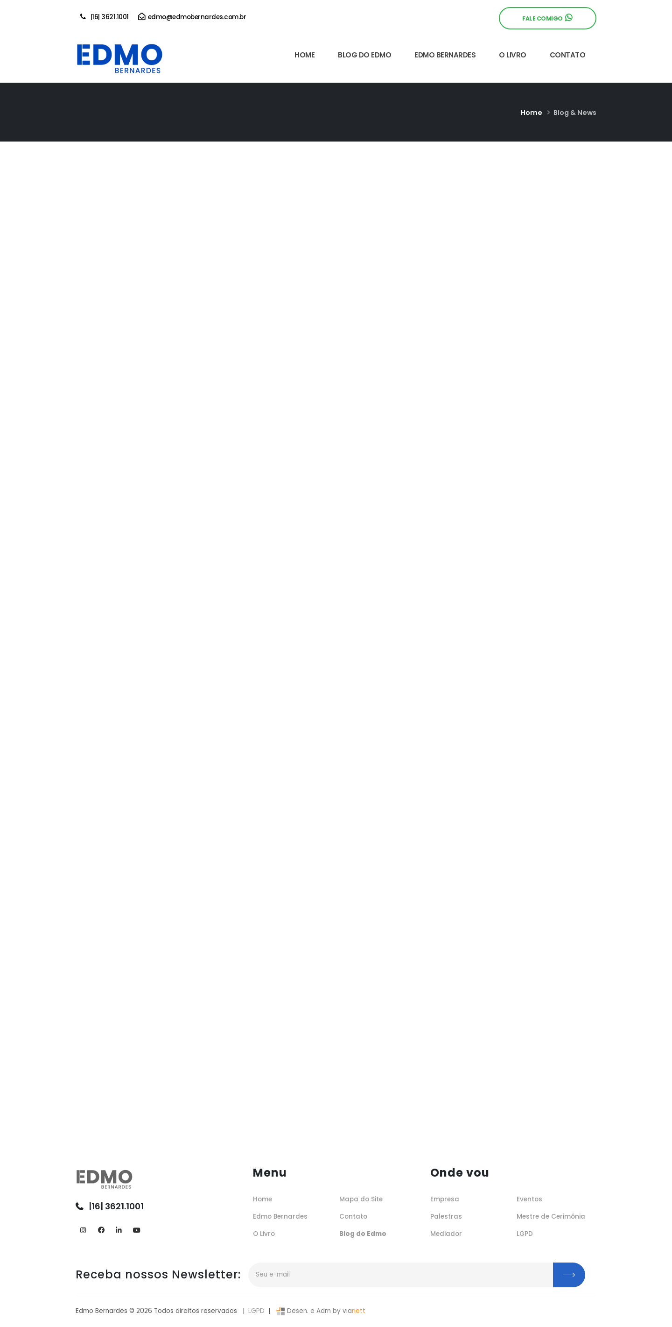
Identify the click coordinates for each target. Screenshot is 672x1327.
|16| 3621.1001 (104, 17)
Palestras (446, 1216)
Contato (353, 1216)
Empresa (444, 1199)
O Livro (264, 1233)
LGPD (525, 1233)
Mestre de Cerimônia (551, 1216)
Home (531, 112)
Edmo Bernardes (280, 1216)
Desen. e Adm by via (319, 1310)
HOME (304, 55)
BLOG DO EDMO (364, 55)
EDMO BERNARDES (445, 55)
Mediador (446, 1233)
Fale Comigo (547, 18)
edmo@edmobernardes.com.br (192, 17)
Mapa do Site (361, 1199)
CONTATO (568, 55)
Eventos (529, 1199)
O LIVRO (512, 55)
